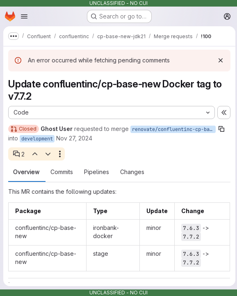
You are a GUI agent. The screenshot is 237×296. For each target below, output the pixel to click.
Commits (61, 172)
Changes (132, 172)
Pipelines (96, 172)
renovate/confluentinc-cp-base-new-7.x (174, 129)
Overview (26, 172)
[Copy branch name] (221, 129)
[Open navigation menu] (24, 16)
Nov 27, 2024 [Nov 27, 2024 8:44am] (74, 138)
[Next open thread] (48, 154)
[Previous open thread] (34, 154)
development (37, 138)
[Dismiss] (219, 60)
